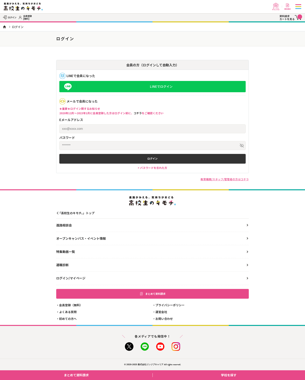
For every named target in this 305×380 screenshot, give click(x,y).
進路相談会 (64, 225)
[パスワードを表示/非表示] (242, 145)
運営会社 (161, 312)
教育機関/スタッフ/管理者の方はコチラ (225, 179)
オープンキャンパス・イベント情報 (81, 238)
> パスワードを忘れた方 (152, 168)
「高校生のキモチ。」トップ (76, 213)
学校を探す (261, 375)
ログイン (152, 158)
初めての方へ (68, 319)
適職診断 (62, 264)
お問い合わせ (164, 319)
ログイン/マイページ (70, 278)
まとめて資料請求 (152, 294)
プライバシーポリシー (170, 305)
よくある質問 (68, 312)
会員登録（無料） (70, 305)
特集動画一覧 (65, 251)
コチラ (138, 113)
